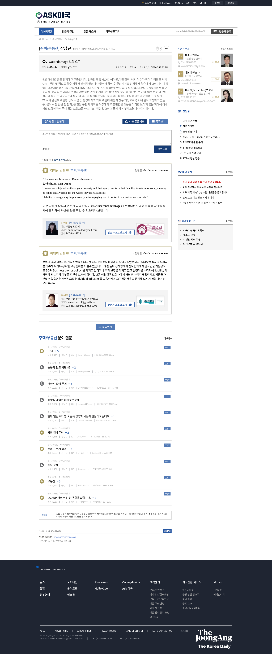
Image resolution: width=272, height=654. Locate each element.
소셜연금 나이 (190, 131)
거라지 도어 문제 (57, 383)
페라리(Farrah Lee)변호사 (199, 90)
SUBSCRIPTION (84, 630)
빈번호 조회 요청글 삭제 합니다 (198, 197)
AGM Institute (45, 537)
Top (37, 566)
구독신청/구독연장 (159, 599)
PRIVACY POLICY (108, 630)
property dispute (192, 147)
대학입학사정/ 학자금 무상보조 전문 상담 (55, 540)
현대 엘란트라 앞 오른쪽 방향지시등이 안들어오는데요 (78, 416)
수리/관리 (73, 39)
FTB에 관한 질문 (191, 158)
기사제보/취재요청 (159, 594)
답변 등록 (162, 149)
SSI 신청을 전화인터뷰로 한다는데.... (201, 137)
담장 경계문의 (55, 432)
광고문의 (154, 617)
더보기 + (168, 338)
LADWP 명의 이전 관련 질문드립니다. (69, 497)
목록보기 (158, 121)
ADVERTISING (62, 630)
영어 (188, 3)
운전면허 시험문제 (193, 244)
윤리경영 (184, 630)
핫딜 (195, 3)
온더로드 (72, 588)
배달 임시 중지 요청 (159, 612)
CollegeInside (131, 582)
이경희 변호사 (192, 72)
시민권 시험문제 (191, 239)
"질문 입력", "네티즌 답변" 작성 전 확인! (203, 202)
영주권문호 (188, 590)
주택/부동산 (58, 39)
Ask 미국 (127, 588)
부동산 (51, 481)
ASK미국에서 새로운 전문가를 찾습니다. (203, 187)
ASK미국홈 (46, 31)
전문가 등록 (222, 31)
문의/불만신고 (157, 590)
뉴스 (42, 582)
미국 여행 (187, 599)
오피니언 (72, 582)
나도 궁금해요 (134, 121)
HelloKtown (165, 3)
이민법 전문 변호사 (193, 58)
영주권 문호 (189, 235)
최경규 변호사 (192, 55)
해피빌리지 (218, 594)
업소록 (203, 3)
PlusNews (101, 582)
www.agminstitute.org (65, 537)
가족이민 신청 (190, 120)
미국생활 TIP (112, 31)
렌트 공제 (53, 465)
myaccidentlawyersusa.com (196, 101)
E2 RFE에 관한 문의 (193, 142)
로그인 (217, 3)
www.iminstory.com (191, 66)
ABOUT (43, 630)
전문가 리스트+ (227, 48)
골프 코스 (187, 603)
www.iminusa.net (189, 83)
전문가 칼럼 (68, 31)
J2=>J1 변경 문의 (192, 153)
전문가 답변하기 (55, 121)
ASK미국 (179, 3)
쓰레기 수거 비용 (57, 449)
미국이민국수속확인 (194, 230)
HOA (50, 351)
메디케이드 (188, 126)
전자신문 (217, 590)
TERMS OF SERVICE (134, 630)
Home (44, 39)
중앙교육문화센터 (191, 608)
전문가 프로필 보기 (120, 232)
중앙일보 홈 (149, 3)
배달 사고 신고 (157, 608)
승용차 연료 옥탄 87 (59, 367)
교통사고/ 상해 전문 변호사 (197, 93)
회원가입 (231, 3)
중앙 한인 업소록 (190, 594)
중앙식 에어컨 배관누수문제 (63, 400)
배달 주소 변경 (157, 603)
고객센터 (155, 582)
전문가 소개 (90, 31)
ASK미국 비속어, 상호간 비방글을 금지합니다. (206, 192)
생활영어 (45, 594)
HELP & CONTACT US (162, 630)
